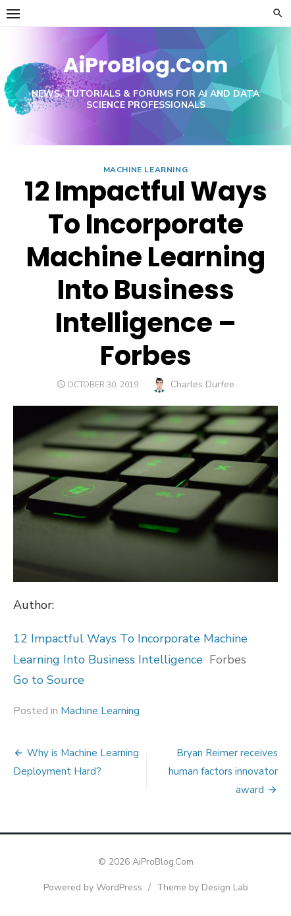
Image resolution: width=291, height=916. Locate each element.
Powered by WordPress (92, 887)
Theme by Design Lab (202, 887)
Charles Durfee (202, 384)
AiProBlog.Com (145, 65)
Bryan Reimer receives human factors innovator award (223, 771)
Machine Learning (145, 169)
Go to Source (48, 680)
